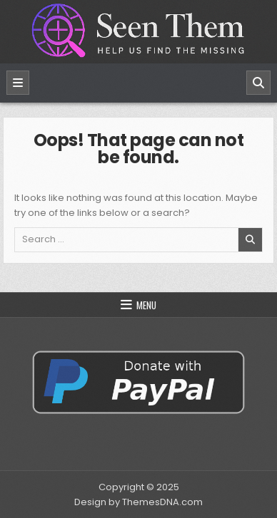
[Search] (258, 83)
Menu (146, 305)
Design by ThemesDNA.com (138, 502)
